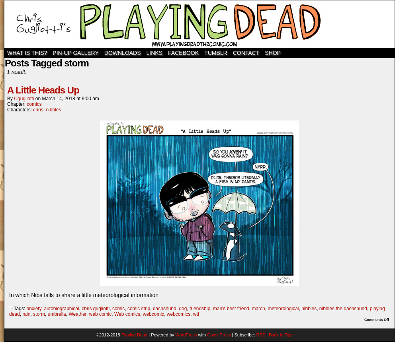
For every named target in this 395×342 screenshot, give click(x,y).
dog (183, 308)
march (258, 308)
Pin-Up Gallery (75, 53)
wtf (196, 314)
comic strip (138, 308)
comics (34, 104)
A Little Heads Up (43, 90)
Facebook (183, 53)
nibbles (53, 110)
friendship (200, 308)
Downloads (122, 53)
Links (154, 53)
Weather (77, 314)
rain (26, 314)
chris (38, 110)
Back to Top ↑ (282, 334)
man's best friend (231, 308)
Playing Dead (199, 24)
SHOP (273, 53)
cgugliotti (24, 98)
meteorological (283, 308)
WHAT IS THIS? (27, 53)
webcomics (178, 314)
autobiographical (61, 308)
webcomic (153, 314)
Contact (246, 53)
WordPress (186, 334)
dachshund (164, 308)
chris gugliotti (96, 308)
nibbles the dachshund (343, 308)
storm (39, 314)
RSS (261, 334)
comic (118, 308)
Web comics (127, 314)
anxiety (34, 308)
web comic (100, 314)
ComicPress (219, 334)
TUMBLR (215, 53)
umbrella (57, 314)
